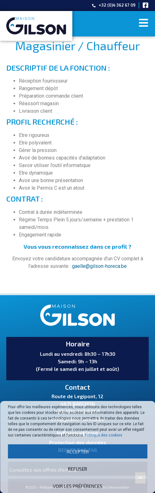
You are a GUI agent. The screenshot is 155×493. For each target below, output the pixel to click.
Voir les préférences (77, 486)
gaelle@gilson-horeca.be (99, 266)
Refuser (77, 469)
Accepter (78, 451)
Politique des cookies (103, 435)
